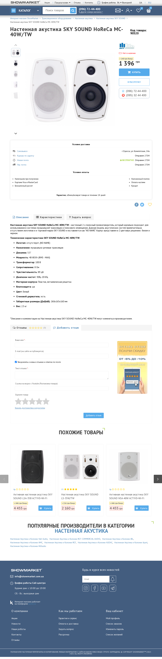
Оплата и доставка (68, 623)
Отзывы (77, 2)
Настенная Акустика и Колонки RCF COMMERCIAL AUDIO (75, 539)
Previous (15, 45)
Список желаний (114, 634)
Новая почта (21, 160)
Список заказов (114, 623)
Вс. (118, 3)
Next (15, 133)
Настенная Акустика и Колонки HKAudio (28, 546)
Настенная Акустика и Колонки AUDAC (95, 542)
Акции (47, 2)
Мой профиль (113, 618)
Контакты (89, 2)
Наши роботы (18, 629)
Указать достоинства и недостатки (30, 408)
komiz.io (32, 603)
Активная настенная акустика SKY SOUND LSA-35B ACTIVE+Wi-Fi (32, 496)
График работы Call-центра (30, 582)
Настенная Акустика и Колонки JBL (117, 539)
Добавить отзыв (93, 415)
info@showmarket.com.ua (27, 576)
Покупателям (61, 2)
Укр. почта (19, 165)
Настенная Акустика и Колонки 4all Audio (29, 539)
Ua (140, 2)
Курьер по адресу (23, 156)
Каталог (21, 10)
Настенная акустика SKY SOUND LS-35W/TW (79, 496)
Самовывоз (20, 151)
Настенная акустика (81, 530)
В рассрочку (134, 82)
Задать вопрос (66, 629)
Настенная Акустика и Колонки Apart (130, 542)
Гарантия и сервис (68, 618)
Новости (15, 623)
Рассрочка (64, 634)
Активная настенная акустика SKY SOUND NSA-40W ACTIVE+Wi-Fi (128, 496)
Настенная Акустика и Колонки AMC (26, 542)
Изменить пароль (115, 629)
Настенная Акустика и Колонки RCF (60, 542)
